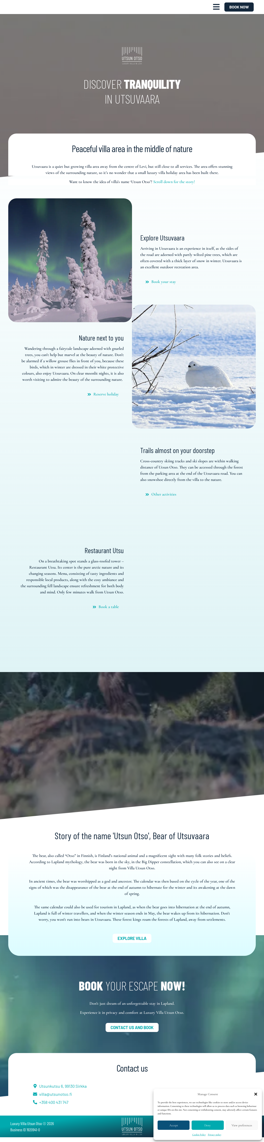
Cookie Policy (199, 1134)
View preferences (242, 1125)
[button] (256, 1094)
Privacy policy (214, 1134)
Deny (207, 1125)
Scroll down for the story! (174, 186)
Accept (173, 1125)
